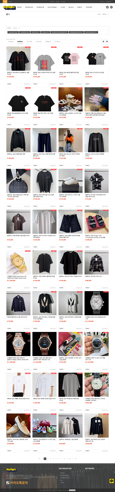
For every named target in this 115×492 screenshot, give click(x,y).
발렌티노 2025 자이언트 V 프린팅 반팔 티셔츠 (70, 318)
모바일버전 (72, 490)
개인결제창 (89, 7)
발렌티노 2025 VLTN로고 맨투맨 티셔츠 (94, 155)
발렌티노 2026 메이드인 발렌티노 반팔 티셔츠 (18, 73)
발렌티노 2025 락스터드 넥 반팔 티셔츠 (70, 276)
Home (99, 14)
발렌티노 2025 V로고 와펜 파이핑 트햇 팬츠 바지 (44, 155)
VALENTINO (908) (13, 32)
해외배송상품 (29, 7)
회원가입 (108, 1)
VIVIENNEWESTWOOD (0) (76, 32)
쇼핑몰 (5, 1)
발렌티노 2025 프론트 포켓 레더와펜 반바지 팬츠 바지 (69, 236)
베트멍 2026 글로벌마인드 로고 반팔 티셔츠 (17, 114)
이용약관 (62, 473)
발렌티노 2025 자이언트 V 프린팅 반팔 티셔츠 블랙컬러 (44, 318)
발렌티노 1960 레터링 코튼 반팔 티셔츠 (18, 235)
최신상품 (63, 1)
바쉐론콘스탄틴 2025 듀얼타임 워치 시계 (95, 318)
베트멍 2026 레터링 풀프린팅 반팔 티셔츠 (69, 73)
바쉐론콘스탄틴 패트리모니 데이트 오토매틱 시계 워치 (95, 399)
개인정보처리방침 (64, 475)
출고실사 (71, 7)
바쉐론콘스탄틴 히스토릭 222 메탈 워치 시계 (95, 359)
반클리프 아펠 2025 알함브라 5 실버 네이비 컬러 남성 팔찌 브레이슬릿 (95, 114)
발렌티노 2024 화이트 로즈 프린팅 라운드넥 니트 (95, 440)
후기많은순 (57, 41)
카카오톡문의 (17, 482)
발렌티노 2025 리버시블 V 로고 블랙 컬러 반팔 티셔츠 (43, 195)
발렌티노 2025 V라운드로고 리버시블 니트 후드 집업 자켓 (17, 195)
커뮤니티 (10, 1)
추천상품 (57, 1)
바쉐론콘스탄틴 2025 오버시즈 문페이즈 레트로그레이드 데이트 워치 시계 (17, 359)
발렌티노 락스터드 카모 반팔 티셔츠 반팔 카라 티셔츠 (95, 195)
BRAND (19, 7)
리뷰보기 (9, 84)
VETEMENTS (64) (25, 32)
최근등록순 (10, 41)
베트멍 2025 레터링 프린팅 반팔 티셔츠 (44, 398)
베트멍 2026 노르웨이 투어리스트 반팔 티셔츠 (44, 73)
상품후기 (79, 7)
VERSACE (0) (45, 32)
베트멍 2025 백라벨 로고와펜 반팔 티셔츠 (69, 399)
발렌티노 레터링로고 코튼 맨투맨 (68, 439)
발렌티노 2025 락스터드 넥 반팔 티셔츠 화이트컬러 (44, 236)
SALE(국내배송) (52, 7)
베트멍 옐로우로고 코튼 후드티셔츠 (17, 317)
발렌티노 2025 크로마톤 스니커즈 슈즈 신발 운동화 (70, 359)
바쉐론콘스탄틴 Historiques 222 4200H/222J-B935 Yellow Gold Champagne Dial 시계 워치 (16, 278)
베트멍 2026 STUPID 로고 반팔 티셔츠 (94, 73)
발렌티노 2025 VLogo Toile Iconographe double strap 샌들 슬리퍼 (95, 237)
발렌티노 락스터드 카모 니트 (93, 276)
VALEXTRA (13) (35, 32)
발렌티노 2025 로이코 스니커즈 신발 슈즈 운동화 (69, 195)
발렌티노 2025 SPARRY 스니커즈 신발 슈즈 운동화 (70, 114)
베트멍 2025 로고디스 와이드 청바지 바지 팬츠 (69, 155)
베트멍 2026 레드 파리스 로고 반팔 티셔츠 (43, 114)
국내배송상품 (40, 7)
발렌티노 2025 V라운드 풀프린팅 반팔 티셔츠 (44, 277)
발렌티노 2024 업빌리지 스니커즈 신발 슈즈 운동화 (44, 440)
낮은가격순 (29, 41)
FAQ (61, 480)
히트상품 (52, 1)
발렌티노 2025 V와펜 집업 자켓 (16, 154)
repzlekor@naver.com (15, 478)
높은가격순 (39, 41)
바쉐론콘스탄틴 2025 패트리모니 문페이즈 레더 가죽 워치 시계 (42, 359)
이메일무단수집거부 (65, 478)
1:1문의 (62, 7)
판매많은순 (20, 41)
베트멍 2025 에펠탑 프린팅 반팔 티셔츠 (18, 398)
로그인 (102, 1)
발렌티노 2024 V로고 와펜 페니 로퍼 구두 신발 (17, 440)
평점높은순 (48, 41)
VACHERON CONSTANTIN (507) (59, 32)
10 (70, 458)
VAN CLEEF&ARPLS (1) (91, 32)
